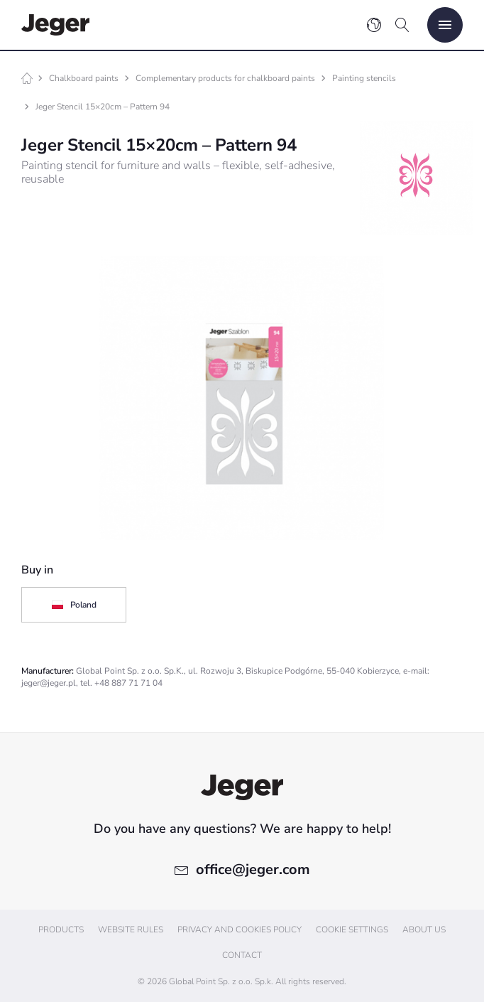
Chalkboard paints (84, 78)
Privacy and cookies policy (239, 929)
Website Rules (130, 929)
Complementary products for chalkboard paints (225, 78)
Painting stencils (364, 78)
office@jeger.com (253, 869)
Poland (74, 604)
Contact (242, 955)
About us (424, 929)
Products (61, 929)
